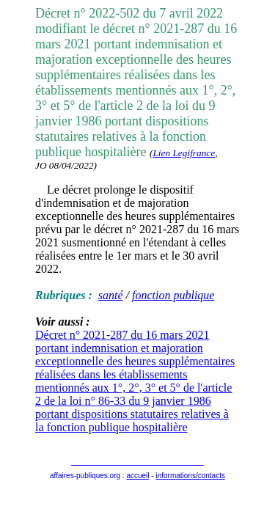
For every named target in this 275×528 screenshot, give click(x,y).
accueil (137, 476)
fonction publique (173, 295)
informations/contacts (190, 476)
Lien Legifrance (184, 152)
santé (110, 295)
